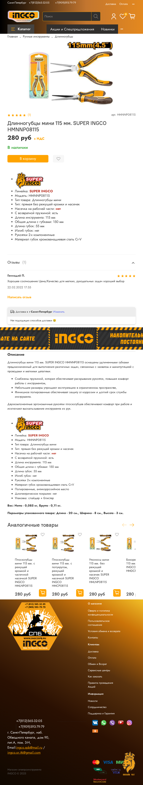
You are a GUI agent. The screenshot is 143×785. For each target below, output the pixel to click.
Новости (93, 701)
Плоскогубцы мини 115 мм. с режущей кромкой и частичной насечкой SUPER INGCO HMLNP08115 (26, 572)
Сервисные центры (99, 670)
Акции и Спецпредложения (72, 29)
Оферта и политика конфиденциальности (100, 613)
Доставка (110, 4)
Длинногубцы (64, 36)
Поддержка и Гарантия (101, 713)
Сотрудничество (97, 707)
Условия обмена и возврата (104, 631)
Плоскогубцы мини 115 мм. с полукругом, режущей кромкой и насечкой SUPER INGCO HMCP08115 (63, 572)
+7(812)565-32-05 (39, 2)
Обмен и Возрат (97, 664)
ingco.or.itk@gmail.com (24, 752)
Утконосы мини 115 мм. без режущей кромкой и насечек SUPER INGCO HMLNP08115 (99, 570)
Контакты (93, 637)
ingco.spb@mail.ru (29, 747)
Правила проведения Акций (100, 685)
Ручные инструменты (36, 36)
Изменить (59, 311)
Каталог (21, 29)
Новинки (108, 29)
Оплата (123, 4)
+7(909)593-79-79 (65, 2)
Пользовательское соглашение (98, 623)
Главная (12, 36)
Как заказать (95, 676)
